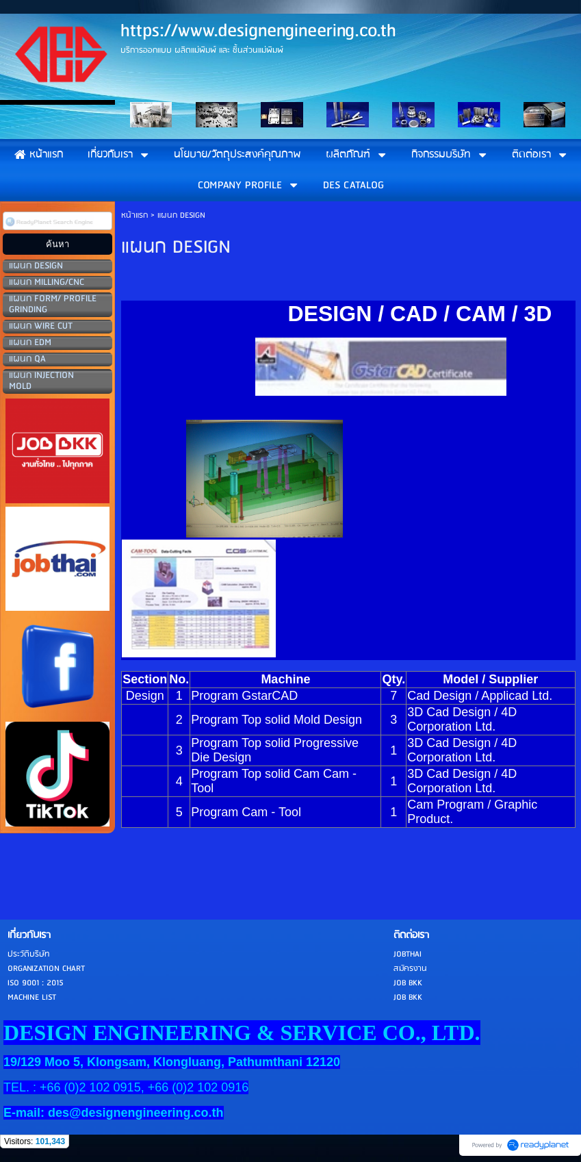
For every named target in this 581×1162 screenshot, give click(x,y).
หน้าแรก (134, 215)
